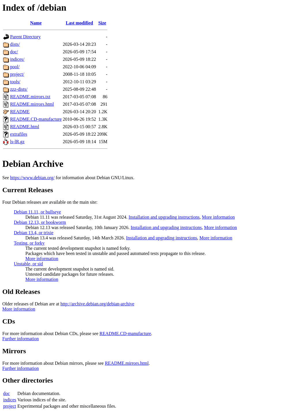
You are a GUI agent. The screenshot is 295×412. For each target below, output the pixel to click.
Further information (20, 338)
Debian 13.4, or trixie (33, 232)
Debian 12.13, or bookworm (40, 222)
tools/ (15, 81)
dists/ (15, 44)
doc (6, 393)
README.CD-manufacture (36, 119)
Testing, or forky (29, 243)
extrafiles (18, 134)
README (20, 111)
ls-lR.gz (17, 141)
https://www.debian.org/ (32, 177)
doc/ (14, 51)
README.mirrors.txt (30, 96)
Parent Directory (25, 36)
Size (102, 22)
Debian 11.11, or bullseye (37, 211)
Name (36, 22)
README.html (24, 126)
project (9, 406)
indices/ (17, 59)
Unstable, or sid (28, 263)
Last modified (79, 22)
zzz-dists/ (18, 89)
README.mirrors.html (32, 104)
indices (9, 399)
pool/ (15, 66)
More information (218, 217)
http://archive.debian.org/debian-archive (97, 303)
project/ (17, 74)
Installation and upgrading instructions (164, 217)
